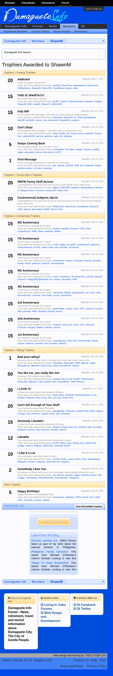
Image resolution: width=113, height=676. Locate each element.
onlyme (97, 165)
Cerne (52, 414)
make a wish (47, 247)
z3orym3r (22, 279)
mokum (75, 365)
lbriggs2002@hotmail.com (40, 279)
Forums (38, 26)
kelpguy (98, 101)
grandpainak (90, 117)
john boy (57, 397)
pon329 (37, 247)
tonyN (28, 263)
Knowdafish (64, 120)
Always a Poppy (60, 427)
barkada (65, 228)
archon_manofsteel (62, 295)
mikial (92, 363)
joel (54, 165)
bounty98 (70, 244)
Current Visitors (40, 31)
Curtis (55, 244)
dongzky (88, 260)
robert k (64, 101)
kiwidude (49, 231)
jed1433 (69, 165)
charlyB (56, 85)
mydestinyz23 (24, 231)
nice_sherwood (50, 120)
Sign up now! (53, 521)
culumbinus (65, 276)
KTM (82, 228)
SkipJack (32, 381)
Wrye (97, 497)
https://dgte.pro (96, 655)
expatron (89, 101)
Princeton (39, 190)
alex (50, 397)
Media (53, 26)
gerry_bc (59, 136)
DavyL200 (47, 88)
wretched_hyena (89, 475)
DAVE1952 (57, 104)
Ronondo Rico (78, 276)
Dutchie (21, 397)
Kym (92, 497)
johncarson (48, 152)
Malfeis (57, 231)
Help (94, 660)
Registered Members (16, 31)
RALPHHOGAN (46, 478)
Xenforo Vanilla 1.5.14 (17, 660)
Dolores (48, 327)
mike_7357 (79, 308)
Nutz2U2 (94, 206)
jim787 (56, 101)
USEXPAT (65, 187)
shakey (46, 500)
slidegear (69, 497)
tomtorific (30, 120)
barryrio (39, 136)
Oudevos (57, 324)
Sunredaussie (57, 263)
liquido (21, 263)
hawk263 (89, 133)
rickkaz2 (62, 343)
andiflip (96, 149)
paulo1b (45, 263)
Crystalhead (58, 88)
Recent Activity (61, 31)
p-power (37, 500)
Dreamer (74, 228)
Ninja (55, 133)
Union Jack (95, 292)
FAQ (102, 660)
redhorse (90, 308)
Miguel (56, 187)
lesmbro (69, 475)
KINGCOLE (58, 206)
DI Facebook (84, 604)
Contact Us (81, 660)
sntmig (57, 279)
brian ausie (92, 85)
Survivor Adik (84, 340)
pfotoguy (68, 136)
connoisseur (58, 260)
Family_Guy (78, 443)
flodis (49, 295)
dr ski (93, 395)
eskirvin (62, 430)
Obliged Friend (27, 190)
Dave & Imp (46, 365)
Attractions (48, 2)
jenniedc (97, 260)
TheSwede (58, 292)
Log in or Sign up (93, 9)
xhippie (79, 149)
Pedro (64, 459)
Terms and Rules (71, 666)
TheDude (22, 327)
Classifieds (28, 2)
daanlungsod (94, 459)
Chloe (88, 228)
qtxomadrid (37, 209)
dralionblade (58, 308)
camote (60, 165)
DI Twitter (82, 608)
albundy (85, 363)
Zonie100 (28, 500)
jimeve (68, 88)
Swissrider (69, 363)
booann (56, 228)
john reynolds (61, 247)
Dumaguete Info (16, 26)
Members (69, 26)
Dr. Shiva (78, 117)
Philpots (37, 446)
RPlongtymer (24, 365)
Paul (66, 190)
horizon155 (51, 190)
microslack (74, 247)
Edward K (45, 104)
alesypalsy (29, 152)
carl (87, 292)
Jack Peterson (77, 381)
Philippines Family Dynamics (49, 551)
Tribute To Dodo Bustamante (49, 562)
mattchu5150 (28, 136)
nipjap (20, 152)
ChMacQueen (24, 88)
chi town (38, 168)
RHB (29, 104)
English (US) (43, 660)
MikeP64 (35, 365)
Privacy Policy (96, 666)
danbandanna (79, 85)
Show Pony (66, 85)
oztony (71, 459)
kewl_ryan (67, 324)
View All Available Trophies (89, 506)
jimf (81, 165)
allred (69, 340)
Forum (65, 2)
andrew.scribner (25, 168)
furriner (31, 430)
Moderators (80, 31)
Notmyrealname (76, 101)
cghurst (26, 209)
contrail (56, 459)
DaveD (47, 381)
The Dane (69, 149)
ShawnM (22, 104)
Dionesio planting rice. (44, 540)
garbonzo (48, 136)
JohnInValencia (25, 247)
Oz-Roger (97, 427)
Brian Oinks (58, 395)
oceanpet (47, 168)
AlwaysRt (36, 88)
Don (82, 324)
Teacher (87, 149)
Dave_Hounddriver (62, 365)
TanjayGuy (74, 478)
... (92, 31)
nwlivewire (58, 117)
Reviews (10, 2)
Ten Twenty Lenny (74, 133)
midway (54, 430)
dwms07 (99, 276)
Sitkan (41, 231)
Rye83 (62, 133)
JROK (78, 497)
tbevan (60, 475)
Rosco (54, 209)
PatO (59, 190)
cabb (75, 88)
